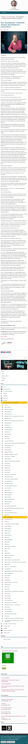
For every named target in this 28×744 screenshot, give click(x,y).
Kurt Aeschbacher (8, 517)
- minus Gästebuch (5, 677)
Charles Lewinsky (8, 429)
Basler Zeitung (4, 336)
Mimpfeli (5, 395)
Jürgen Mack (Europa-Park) (10, 506)
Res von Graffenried (9, 573)
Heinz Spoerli (7, 490)
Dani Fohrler (7, 438)
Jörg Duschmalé (8, 501)
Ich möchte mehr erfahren (12, 739)
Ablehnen (3, 742)
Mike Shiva (7, 544)
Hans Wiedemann (8, 481)
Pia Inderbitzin (8, 568)
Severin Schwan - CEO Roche (11, 582)
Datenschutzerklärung (6, 683)
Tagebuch (3, 378)
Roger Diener (7, 575)
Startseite (4, 16)
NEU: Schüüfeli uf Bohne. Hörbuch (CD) (10, 650)
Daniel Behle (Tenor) (9, 445)
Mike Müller (7, 541)
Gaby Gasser (7, 472)
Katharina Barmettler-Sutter (11, 512)
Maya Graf (7, 537)
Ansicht (4, 668)
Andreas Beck (7, 407)
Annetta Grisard (8, 411)
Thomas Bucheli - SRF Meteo (11, 602)
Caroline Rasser (8, 427)
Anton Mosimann (8, 414)
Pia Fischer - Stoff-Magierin (10, 566)
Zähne (2, 380)
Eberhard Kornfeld (8, 452)
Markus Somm (8, 530)
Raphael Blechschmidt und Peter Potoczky (14, 571)
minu (5, 386)
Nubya (6, 550)
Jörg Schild (7, 503)
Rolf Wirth (7, 577)
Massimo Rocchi (8, 535)
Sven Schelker (8, 595)
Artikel (5, 400)
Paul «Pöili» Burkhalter (9, 555)
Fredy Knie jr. (7, 467)
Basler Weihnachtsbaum (6, 707)
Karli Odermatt (8, 510)
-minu (14, 8)
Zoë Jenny (7, 616)
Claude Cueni (7, 431)
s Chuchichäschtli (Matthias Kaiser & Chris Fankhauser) (14, 621)
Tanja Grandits (8, 598)
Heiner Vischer (8, 488)
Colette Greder (8, 434)
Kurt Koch (7, 521)
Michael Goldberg (8, 539)
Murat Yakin (7, 548)
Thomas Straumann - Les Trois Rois (12, 604)
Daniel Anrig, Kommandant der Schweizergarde (15, 443)
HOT (2, 373)
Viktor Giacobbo (8, 609)
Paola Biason (7, 553)
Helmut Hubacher (8, 492)
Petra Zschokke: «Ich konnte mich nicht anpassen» (15, 562)
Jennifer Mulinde (8, 494)
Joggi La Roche (8, 497)
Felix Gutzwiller (8, 458)
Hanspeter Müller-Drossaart (11, 485)
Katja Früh (7, 515)
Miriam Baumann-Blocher (10, 546)
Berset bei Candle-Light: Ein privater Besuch (14, 420)
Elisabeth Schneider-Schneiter (11, 454)
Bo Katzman (7, 425)
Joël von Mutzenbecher (9, 499)
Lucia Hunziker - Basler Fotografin (12, 524)
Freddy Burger (8, 465)
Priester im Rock (5, 375)
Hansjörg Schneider (9, 483)
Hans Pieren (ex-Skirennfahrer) (11, 479)
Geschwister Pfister (9, 476)
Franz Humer (7, 463)
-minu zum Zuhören (8, 630)
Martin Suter (7, 533)
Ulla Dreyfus (7, 607)
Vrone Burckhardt (8, 611)
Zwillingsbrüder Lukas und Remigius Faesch (14, 618)
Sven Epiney (7, 593)
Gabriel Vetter (8, 470)
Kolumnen (6, 398)
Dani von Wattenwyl (9, 440)
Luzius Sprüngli (8, 526)
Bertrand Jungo (8, 422)
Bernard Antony (8, 418)
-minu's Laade (6, 632)
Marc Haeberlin (8, 528)
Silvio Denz (7, 586)
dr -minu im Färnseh (8, 391)
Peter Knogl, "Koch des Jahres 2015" (12, 559)
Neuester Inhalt (7, 639)
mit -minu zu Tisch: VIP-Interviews (11, 402)
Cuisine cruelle (7, 626)
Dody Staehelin (8, 449)
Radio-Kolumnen (7, 389)
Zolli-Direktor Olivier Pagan (10, 613)
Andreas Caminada (9, 409)
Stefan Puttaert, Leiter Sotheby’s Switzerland (14, 591)
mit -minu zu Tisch (11, 16)
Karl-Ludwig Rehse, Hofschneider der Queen (14, 508)
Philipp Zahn (7, 564)
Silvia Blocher (7, 584)
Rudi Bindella (7, 580)
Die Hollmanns (8, 447)
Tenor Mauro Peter (9, 600)
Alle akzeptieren (10, 742)
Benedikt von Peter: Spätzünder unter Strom (14, 416)
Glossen (5, 393)
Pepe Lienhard (8, 557)
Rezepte (5, 628)
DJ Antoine (7, 436)
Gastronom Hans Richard (10, 474)
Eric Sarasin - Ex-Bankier (10, 456)
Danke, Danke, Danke (6, 712)
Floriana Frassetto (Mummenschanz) (12, 461)
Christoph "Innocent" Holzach (10, 623)
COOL (2, 371)
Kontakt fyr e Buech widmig (7, 699)
